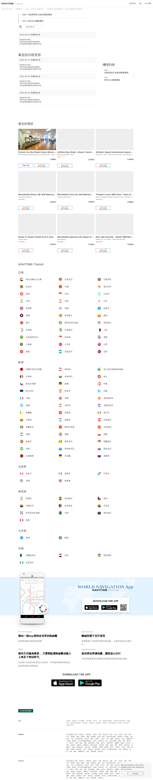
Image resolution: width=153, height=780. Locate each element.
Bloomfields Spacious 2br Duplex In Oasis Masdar (81, 237)
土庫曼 (97, 738)
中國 (99, 734)
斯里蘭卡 (93, 736)
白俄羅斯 (94, 747)
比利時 (95, 741)
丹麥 (123, 741)
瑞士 (106, 741)
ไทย (100, 721)
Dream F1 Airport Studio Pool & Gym (35, 237)
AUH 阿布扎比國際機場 (32, 21)
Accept (135, 773)
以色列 (120, 734)
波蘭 (115, 745)
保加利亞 (101, 741)
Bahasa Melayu (107, 721)
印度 (125, 734)
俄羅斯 (106, 747)
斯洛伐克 (87, 747)
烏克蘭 (101, 747)
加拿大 (112, 747)
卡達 (72, 738)
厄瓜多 (104, 749)
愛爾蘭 (117, 743)
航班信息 (133, 3)
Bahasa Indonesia (119, 721)
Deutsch (91, 723)
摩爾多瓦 (86, 745)
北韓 (123, 738)
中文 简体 (88, 721)
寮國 (87, 736)
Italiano (104, 723)
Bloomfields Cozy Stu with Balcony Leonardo (79, 194)
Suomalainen (113, 723)
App (140, 3)
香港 (111, 734)
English (74, 721)
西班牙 (71, 743)
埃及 (87, 751)
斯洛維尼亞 (79, 747)
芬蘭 (76, 743)
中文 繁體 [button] (148, 3)
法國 (80, 743)
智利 (84, 749)
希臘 (97, 743)
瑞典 (73, 747)
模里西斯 (93, 751)
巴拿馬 (123, 747)
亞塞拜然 (88, 734)
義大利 (128, 743)
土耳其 (102, 738)
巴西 (119, 749)
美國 (128, 747)
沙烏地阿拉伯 (79, 738)
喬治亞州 (105, 734)
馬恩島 (122, 743)
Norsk (120, 723)
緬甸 (99, 736)
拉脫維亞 (79, 745)
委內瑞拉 (125, 749)
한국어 (95, 721)
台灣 (107, 738)
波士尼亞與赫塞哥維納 (84, 741)
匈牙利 (103, 743)
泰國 (91, 738)
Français (84, 723)
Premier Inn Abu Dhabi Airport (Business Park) (40, 152)
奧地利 (74, 741)
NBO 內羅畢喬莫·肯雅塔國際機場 (37, 15)
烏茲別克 (117, 738)
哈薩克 (83, 736)
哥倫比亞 (90, 749)
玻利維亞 (79, 749)
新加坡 (87, 738)
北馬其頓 (101, 745)
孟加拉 (95, 734)
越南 (111, 738)
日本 (67, 736)
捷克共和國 (113, 741)
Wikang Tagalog (75, 723)
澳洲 (70, 751)
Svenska (126, 723)
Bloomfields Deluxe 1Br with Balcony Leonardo (41, 194)
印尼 (115, 734)
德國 (119, 741)
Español (98, 723)
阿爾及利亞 (81, 751)
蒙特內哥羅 (93, 745)
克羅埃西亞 (109, 743)
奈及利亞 (100, 751)
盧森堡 (73, 745)
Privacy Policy (126, 769)
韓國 (77, 736)
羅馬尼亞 (127, 745)
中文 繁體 (81, 721)
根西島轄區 (91, 743)
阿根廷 (73, 749)
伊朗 (129, 734)
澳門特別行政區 (111, 736)
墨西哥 (118, 747)
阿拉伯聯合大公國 (71, 734)
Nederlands (69, 725)
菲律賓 (126, 736)
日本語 (68, 721)
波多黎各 (97, 749)
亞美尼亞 (81, 734)
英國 (85, 743)
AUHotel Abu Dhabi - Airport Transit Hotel (77, 152)
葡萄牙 (121, 745)
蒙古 (103, 736)
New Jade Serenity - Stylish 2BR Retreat (115, 237)
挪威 (111, 745)
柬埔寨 (73, 736)
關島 (75, 751)
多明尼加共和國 (112, 749)
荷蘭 (107, 745)
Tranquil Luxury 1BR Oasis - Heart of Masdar (117, 194)
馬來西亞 (120, 736)
